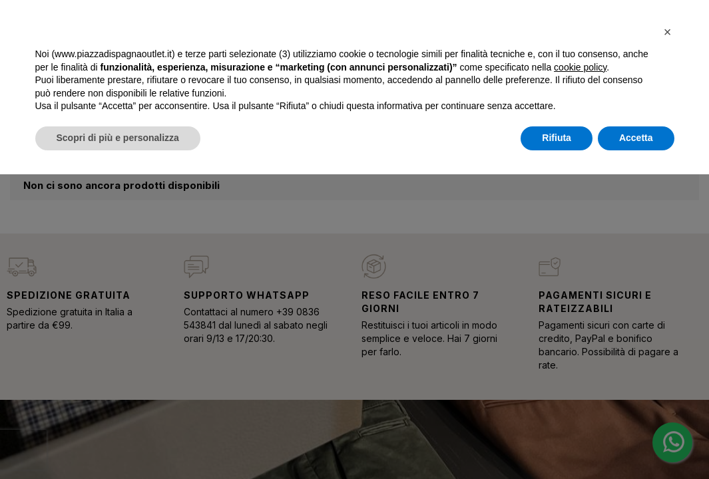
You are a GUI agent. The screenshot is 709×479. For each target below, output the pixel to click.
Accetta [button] (636, 137)
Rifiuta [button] (556, 137)
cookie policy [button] (580, 67)
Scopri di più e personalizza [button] (118, 137)
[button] (667, 32)
